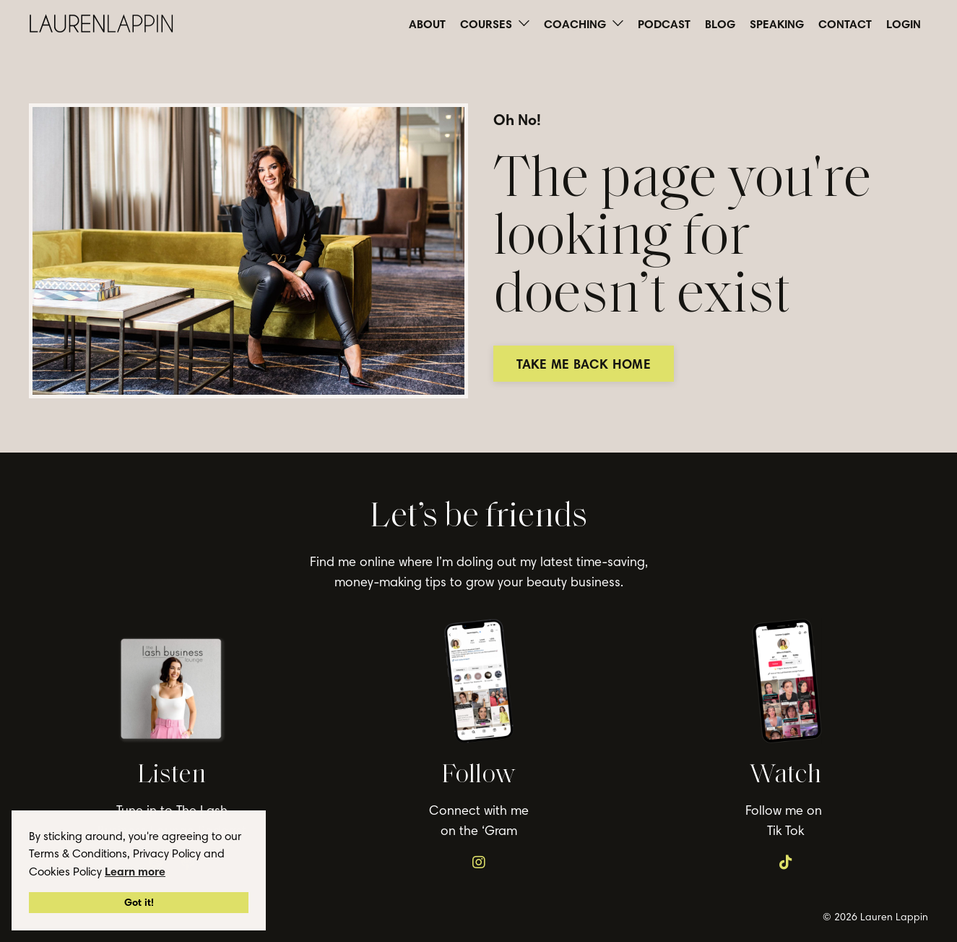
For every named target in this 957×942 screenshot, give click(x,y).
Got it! (139, 902)
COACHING (583, 24)
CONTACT (845, 24)
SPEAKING (777, 24)
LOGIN (903, 24)
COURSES (494, 24)
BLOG (720, 24)
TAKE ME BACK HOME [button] (591, 364)
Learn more (135, 871)
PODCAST (664, 24)
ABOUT (427, 24)
